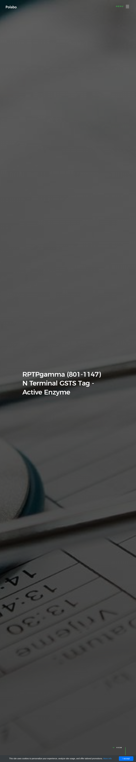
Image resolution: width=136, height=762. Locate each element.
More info (107, 758)
